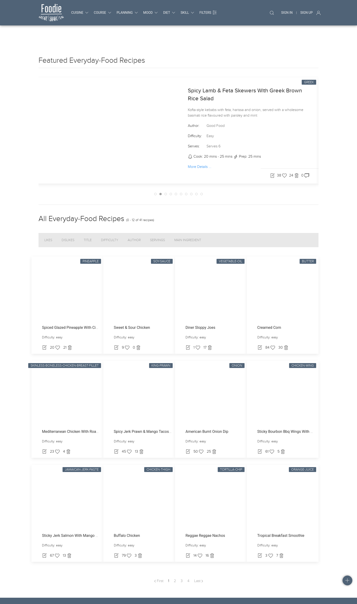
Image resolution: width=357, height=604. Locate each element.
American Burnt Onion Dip (207, 413)
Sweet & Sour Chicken (132, 309)
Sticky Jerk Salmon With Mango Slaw (72, 517)
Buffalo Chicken (127, 517)
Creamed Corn (269, 309)
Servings (157, 221)
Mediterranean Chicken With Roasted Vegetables (82, 413)
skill (188, 12)
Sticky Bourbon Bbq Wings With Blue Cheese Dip (297, 413)
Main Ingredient (187, 221)
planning (128, 12)
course (103, 12)
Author (134, 221)
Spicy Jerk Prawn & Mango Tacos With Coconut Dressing (161, 413)
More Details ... (199, 148)
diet (169, 12)
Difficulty (109, 221)
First (158, 562)
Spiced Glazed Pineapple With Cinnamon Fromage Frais (88, 309)
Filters (208, 12)
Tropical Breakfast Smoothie (280, 517)
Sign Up (306, 12)
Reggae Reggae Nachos (205, 517)
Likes (48, 221)
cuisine (80, 12)
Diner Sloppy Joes (200, 309)
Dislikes (68, 221)
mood (151, 12)
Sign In (287, 12)
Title (88, 221)
